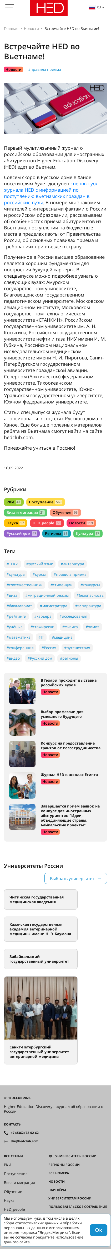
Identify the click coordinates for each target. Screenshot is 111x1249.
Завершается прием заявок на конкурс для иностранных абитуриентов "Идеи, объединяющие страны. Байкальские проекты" (70, 815)
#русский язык (39, 563)
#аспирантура (88, 605)
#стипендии (62, 584)
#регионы (69, 658)
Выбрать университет (72, 878)
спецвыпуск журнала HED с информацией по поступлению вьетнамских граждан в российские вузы (51, 193)
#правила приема (44, 69)
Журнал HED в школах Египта (69, 774)
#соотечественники (25, 584)
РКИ (14, 501)
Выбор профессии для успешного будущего (62, 714)
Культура (88, 533)
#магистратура (53, 605)
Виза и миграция (26, 512)
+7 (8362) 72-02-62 (25, 1133)
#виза (12, 595)
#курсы (39, 574)
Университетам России (70, 1198)
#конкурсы (90, 584)
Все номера (58, 1173)
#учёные (15, 626)
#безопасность (90, 595)
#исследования (73, 616)
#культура (16, 574)
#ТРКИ (12, 563)
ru (94, 7)
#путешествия (77, 647)
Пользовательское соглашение (77, 1207)
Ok (98, 1230)
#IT (41, 637)
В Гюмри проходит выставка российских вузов (69, 682)
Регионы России (64, 1165)
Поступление (45, 501)
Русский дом (22, 533)
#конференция (20, 647)
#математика (19, 637)
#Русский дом (40, 658)
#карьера (43, 616)
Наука (16, 522)
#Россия (49, 647)
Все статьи (13, 1156)
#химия (92, 626)
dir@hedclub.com (24, 1141)
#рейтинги (16, 616)
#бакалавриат (19, 605)
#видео (13, 658)
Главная (11, 28)
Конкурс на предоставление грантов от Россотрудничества (70, 745)
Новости (31, 28)
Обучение (65, 512)
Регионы (56, 533)
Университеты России (76, 1156)
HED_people (47, 522)
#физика (70, 626)
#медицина (62, 637)
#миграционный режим (47, 595)
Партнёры (57, 1190)
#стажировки (42, 626)
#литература (72, 563)
